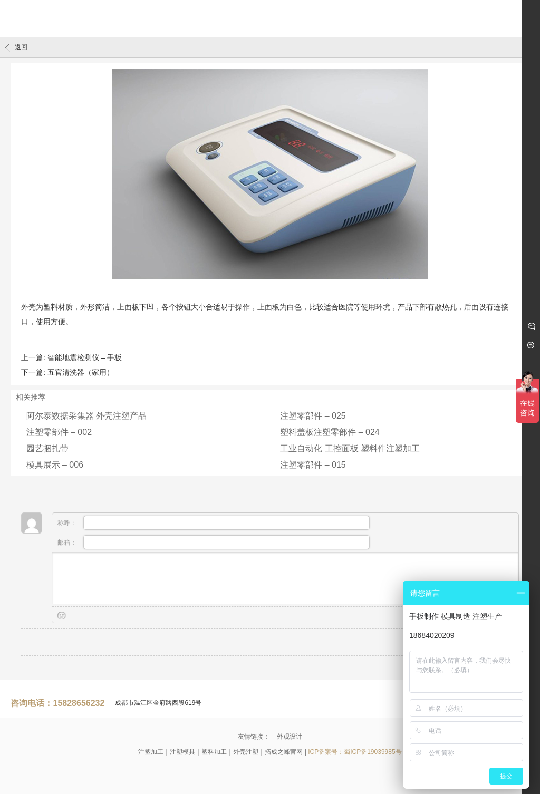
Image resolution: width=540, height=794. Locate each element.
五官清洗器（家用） (80, 372)
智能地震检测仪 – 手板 (84, 357)
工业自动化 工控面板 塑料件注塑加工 (350, 448)
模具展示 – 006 (54, 464)
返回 (16, 47)
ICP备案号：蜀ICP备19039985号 (354, 752)
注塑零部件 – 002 (59, 432)
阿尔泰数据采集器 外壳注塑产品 (86, 415)
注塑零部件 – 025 (312, 415)
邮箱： (213, 542)
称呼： (213, 523)
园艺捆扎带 (47, 448)
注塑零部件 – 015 (312, 464)
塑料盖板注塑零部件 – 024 (329, 432)
